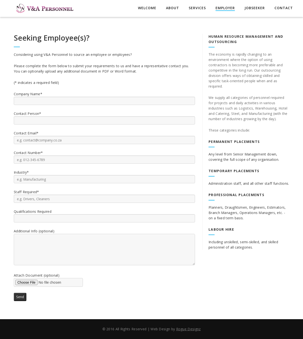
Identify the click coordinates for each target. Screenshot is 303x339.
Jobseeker (255, 8)
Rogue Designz (188, 329)
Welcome (147, 8)
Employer (225, 8)
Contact (283, 8)
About (172, 8)
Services (197, 8)
